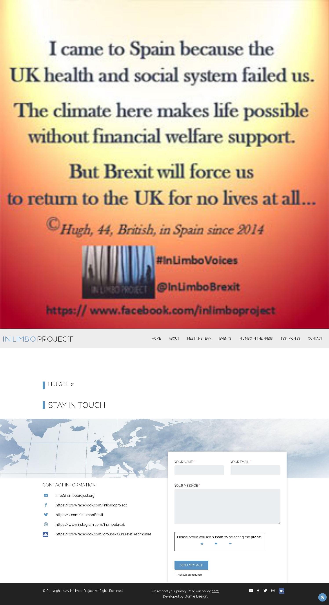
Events (225, 338)
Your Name (184, 462)
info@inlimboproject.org (69, 495)
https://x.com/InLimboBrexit (73, 515)
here (215, 591)
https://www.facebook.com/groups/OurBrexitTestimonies (97, 534)
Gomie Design (195, 596)
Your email (241, 462)
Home (156, 338)
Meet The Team (199, 338)
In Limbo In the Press (256, 338)
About (174, 338)
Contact (315, 338)
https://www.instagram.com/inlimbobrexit (84, 524)
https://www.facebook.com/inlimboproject (85, 505)
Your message (187, 485)
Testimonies (290, 338)
